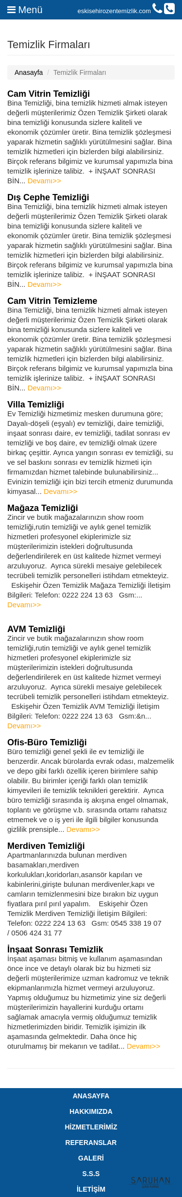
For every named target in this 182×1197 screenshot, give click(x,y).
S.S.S (91, 1174)
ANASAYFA (91, 1096)
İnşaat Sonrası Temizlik (55, 949)
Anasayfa (29, 72)
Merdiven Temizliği (46, 846)
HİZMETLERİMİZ (91, 1127)
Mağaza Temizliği (42, 508)
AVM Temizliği (36, 629)
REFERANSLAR (91, 1142)
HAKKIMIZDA (91, 1111)
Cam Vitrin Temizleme (52, 301)
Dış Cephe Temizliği (48, 197)
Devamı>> (44, 180)
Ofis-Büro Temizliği (47, 742)
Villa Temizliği (35, 404)
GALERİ (91, 1158)
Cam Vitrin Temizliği (48, 94)
